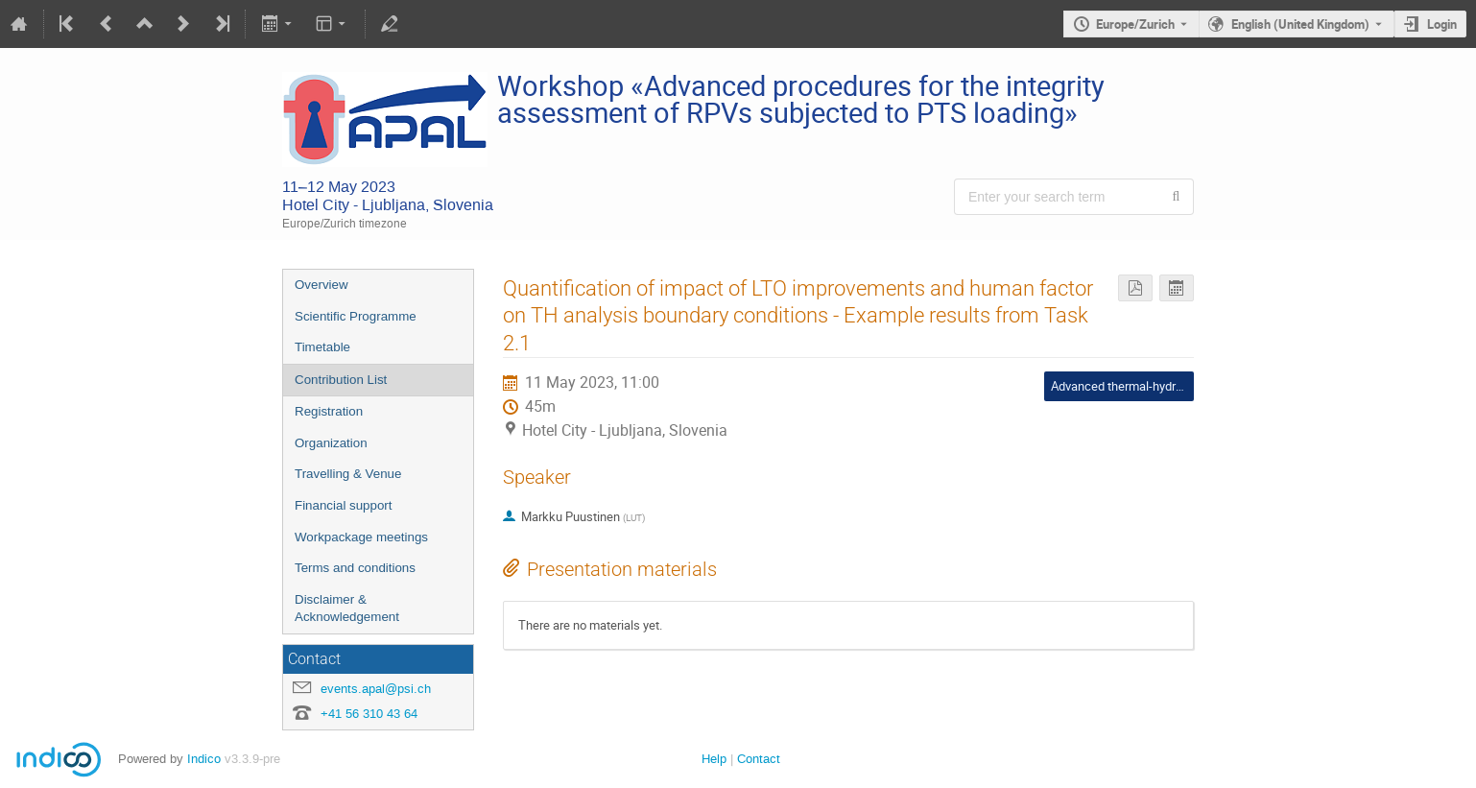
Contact (758, 759)
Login (1442, 24)
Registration (329, 411)
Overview (321, 284)
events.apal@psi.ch (376, 689)
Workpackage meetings (361, 537)
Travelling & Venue (348, 473)
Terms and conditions (355, 568)
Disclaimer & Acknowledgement (347, 608)
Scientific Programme (356, 316)
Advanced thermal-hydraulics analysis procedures (1186, 385)
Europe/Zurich (1135, 24)
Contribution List (341, 379)
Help (714, 759)
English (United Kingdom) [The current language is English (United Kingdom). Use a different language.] (1300, 24)
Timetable (322, 347)
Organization (331, 443)
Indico (204, 759)
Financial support (344, 505)
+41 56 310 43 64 (369, 713)
